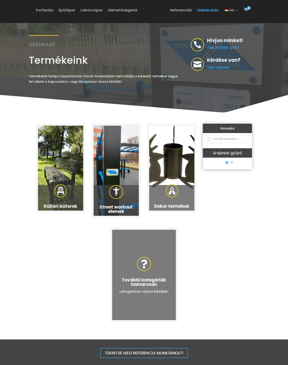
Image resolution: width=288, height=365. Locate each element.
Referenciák (181, 11)
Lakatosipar (92, 11)
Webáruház (208, 11)
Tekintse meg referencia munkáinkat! (144, 353)
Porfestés (44, 11)
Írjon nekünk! (224, 67)
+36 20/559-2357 (223, 47)
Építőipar (67, 11)
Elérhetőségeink (122, 11)
